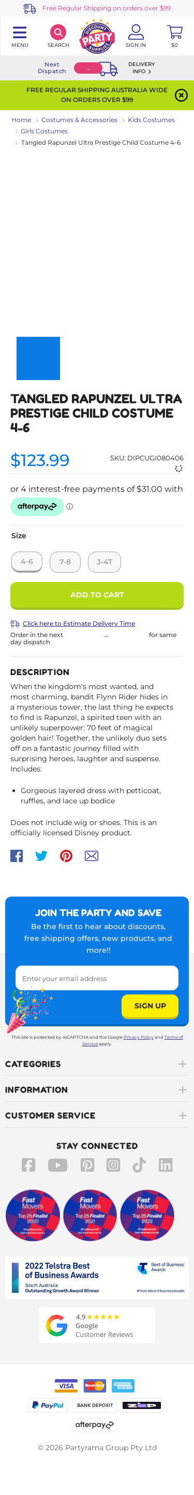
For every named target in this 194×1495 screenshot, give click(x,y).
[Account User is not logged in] (135, 36)
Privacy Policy (139, 1037)
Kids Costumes (151, 120)
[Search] (58, 36)
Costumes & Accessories (79, 120)
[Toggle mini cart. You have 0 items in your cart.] (174, 36)
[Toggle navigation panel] (19, 36)
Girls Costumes (44, 131)
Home (21, 120)
